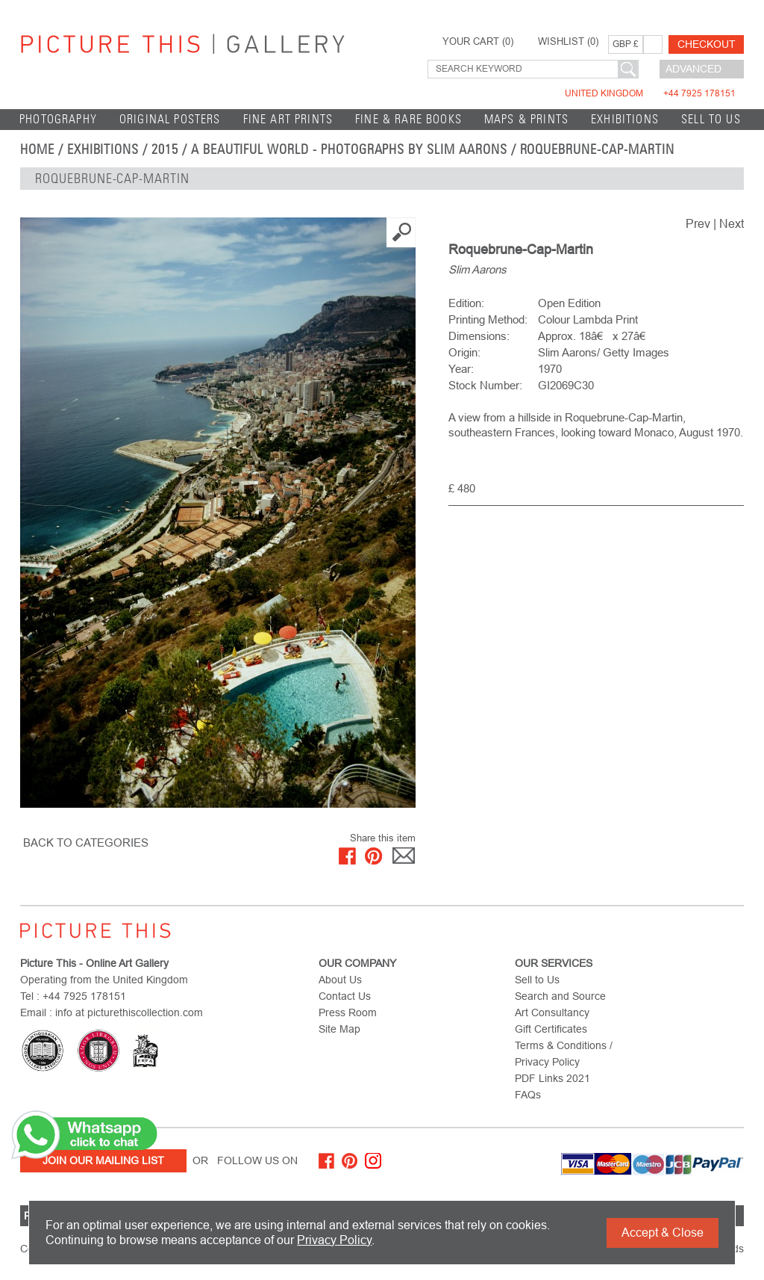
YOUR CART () (477, 42)
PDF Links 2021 (552, 1078)
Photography (58, 119)
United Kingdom (650, 93)
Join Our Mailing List (103, 1160)
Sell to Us (711, 119)
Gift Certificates (551, 1029)
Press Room (348, 1012)
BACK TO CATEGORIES (85, 842)
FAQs (528, 1095)
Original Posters (170, 119)
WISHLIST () (568, 42)
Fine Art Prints (288, 119)
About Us (340, 980)
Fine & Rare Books (408, 119)
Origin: (464, 352)
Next (731, 223)
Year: (461, 368)
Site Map (339, 1029)
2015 (164, 149)
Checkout (706, 44)
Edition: (466, 303)
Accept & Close (662, 1232)
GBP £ (626, 44)
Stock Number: (485, 385)
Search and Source (560, 996)
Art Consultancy (552, 1012)
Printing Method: (487, 319)
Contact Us (345, 996)
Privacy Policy (334, 1240)
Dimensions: (479, 336)
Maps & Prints (526, 119)
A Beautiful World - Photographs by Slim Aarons (349, 149)
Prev (698, 223)
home (37, 149)
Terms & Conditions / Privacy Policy (564, 1053)
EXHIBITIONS (625, 119)
